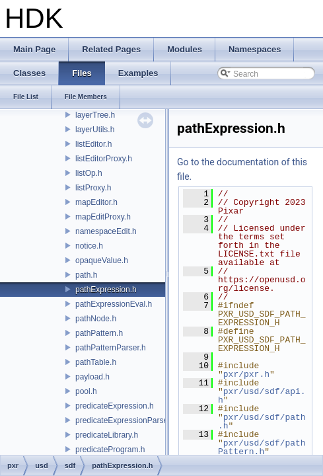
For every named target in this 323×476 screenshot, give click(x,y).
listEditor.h (93, 144)
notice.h (89, 246)
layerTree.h (95, 115)
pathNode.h (95, 318)
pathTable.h (95, 362)
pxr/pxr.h (246, 374)
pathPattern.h (99, 333)
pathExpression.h (106, 289)
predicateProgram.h (110, 449)
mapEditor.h (96, 202)
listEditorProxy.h (103, 158)
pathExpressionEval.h (113, 304)
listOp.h (88, 173)
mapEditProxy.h (103, 216)
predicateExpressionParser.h (125, 420)
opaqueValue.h (101, 260)
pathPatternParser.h (110, 347)
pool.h (86, 391)
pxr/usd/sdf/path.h (262, 421)
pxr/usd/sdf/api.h (262, 395)
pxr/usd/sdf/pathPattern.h (262, 447)
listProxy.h (93, 187)
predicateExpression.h (114, 406)
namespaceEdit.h (106, 231)
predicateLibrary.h (106, 435)
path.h (86, 275)
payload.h (92, 376)
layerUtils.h (94, 129)
